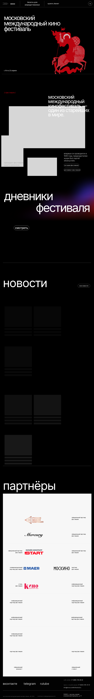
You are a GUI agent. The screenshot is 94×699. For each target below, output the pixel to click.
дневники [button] (28, 196)
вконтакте (10, 683)
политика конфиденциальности (46, 696)
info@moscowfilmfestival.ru (72, 687)
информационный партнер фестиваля (77, 618)
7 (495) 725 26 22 (77, 680)
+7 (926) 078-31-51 (84, 685)
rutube (44, 683)
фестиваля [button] (63, 207)
